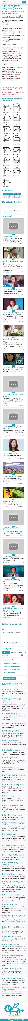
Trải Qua (5, 758)
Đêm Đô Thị (6, 904)
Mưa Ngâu (6, 944)
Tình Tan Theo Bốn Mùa (10, 723)
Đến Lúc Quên (7, 796)
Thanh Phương (10, 989)
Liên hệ (19, 1019)
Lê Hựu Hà (15, 689)
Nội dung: (4, 629)
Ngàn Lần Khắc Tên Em (10, 823)
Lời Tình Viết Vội (9, 313)
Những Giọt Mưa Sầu (10, 882)
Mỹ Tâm (22, 784)
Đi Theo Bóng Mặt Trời (10, 731)
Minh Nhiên (20, 969)
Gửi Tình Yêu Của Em (10, 785)
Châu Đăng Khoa (14, 767)
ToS (15, 1019)
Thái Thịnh (20, 805)
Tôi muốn (6, 689)
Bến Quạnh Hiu (8, 874)
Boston (7, 350)
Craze (5, 767)
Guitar (5, 193)
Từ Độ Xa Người (9, 427)
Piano (14, 193)
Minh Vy (20, 815)
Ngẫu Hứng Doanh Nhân (11, 927)
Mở (6, 653)
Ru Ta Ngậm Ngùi (8, 775)
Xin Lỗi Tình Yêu (8, 969)
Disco (7, 243)
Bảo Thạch (14, 758)
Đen (22, 731)
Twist (7, 373)
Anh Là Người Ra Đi (9, 855)
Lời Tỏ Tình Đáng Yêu (11, 339)
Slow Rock (8, 435)
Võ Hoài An (20, 978)
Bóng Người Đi (8, 476)
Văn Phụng (18, 476)
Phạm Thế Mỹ (12, 957)
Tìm (24, 2)
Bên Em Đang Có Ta (9, 863)
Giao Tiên (14, 236)
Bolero (7, 321)
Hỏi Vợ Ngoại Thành (10, 261)
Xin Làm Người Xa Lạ (11, 580)
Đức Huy (17, 740)
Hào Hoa (7, 236)
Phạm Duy (21, 895)
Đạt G (15, 834)
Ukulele (10, 193)
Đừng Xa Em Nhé (8, 805)
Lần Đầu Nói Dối (9, 289)
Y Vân (15, 904)
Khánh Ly (5, 24)
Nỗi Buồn (7, 557)
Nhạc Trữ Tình (18, 11)
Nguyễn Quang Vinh (12, 13)
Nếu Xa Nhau (7, 740)
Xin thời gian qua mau (10, 699)
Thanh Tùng (16, 944)
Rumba (7, 483)
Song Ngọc (19, 874)
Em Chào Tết (7, 750)
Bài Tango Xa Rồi (8, 978)
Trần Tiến (18, 936)
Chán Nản (7, 501)
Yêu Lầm (7, 453)
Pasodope (8, 535)
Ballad (3, 13)
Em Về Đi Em (7, 834)
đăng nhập (11, 643)
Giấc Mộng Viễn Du (10, 528)
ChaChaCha (8, 272)
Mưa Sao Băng (8, 714)
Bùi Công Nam (20, 845)
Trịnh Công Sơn (8, 11)
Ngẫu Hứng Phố (8, 936)
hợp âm (6, 112)
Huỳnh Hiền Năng (19, 750)
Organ (18, 193)
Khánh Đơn (18, 796)
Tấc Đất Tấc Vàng (9, 367)
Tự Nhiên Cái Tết (8, 845)
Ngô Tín (24, 723)
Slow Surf (7, 458)
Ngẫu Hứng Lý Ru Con (10, 916)
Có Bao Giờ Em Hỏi (9, 895)
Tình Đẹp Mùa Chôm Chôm (13, 394)
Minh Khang (19, 714)
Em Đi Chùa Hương (10, 608)
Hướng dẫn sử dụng (9, 678)
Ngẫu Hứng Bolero (9, 815)
